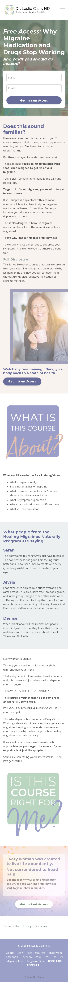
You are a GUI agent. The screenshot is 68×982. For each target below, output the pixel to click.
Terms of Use (11, 926)
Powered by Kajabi (34, 976)
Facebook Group (32, 957)
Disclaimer (41, 926)
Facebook (12, 957)
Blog (20, 953)
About (10, 953)
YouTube (50, 957)
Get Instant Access (34, 100)
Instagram (55, 953)
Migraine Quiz (35, 961)
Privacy (27, 926)
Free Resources (36, 953)
